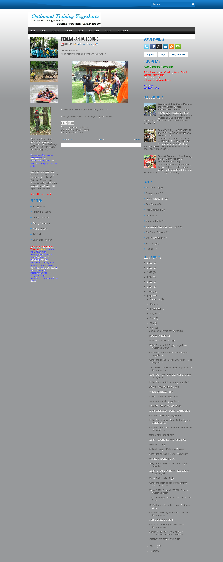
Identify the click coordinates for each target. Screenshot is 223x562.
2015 (150, 281)
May (152, 323)
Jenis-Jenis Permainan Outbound (166, 331)
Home (32, 30)
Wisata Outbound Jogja (161, 391)
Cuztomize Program (43, 240)
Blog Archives (179, 54)
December (155, 299)
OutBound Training (42, 212)
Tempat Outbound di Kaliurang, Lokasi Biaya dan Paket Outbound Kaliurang (175, 159)
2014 (150, 286)
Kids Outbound (40, 228)
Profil (43, 30)
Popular (150, 54)
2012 (150, 296)
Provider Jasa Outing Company (165, 405)
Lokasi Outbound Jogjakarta (163, 396)
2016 (150, 277)
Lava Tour (151, 215)
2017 (150, 272)
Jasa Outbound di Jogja (161, 519)
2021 (150, 262)
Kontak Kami (94, 30)
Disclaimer (123, 30)
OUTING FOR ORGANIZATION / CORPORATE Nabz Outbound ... (167, 533)
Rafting (149, 249)
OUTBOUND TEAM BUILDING (164, 539)
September (156, 308)
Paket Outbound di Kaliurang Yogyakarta (169, 382)
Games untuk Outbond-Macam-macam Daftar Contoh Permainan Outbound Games (175, 107)
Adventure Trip (153, 187)
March (153, 546)
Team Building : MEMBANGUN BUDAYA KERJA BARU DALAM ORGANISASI (174, 133)
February (155, 551)
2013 (150, 291)
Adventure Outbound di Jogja (164, 386)
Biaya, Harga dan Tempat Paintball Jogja (169, 410)
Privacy (109, 30)
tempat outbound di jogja (161, 435)
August (154, 313)
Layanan (55, 30)
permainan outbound (80, 39)
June (153, 318)
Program (68, 30)
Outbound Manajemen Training (161, 226)
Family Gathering (41, 223)
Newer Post (67, 139)
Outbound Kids (153, 221)
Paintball (37, 234)
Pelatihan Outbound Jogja (162, 340)
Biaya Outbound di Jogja (161, 478)
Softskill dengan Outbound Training (166, 449)
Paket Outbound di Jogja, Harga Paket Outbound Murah (168, 346)
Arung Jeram (39, 206)
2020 (150, 267)
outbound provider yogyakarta (164, 401)
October (154, 304)
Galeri (81, 30)
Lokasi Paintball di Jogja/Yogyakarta (167, 439)
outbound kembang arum (162, 458)
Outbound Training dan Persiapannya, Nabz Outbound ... (168, 484)
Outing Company (41, 217)
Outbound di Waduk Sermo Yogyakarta (168, 454)
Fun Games (152, 204)
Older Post (135, 139)
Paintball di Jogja (157, 444)
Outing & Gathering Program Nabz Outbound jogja (166, 525)
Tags (163, 54)
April (152, 327)
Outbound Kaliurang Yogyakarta (165, 415)
